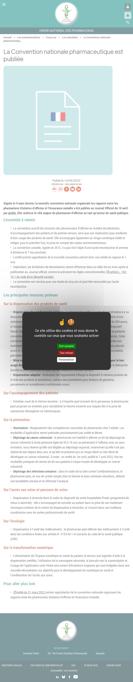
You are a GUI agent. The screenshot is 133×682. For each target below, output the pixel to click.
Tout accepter (66, 346)
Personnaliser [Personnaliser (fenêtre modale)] (66, 359)
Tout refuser (66, 353)
